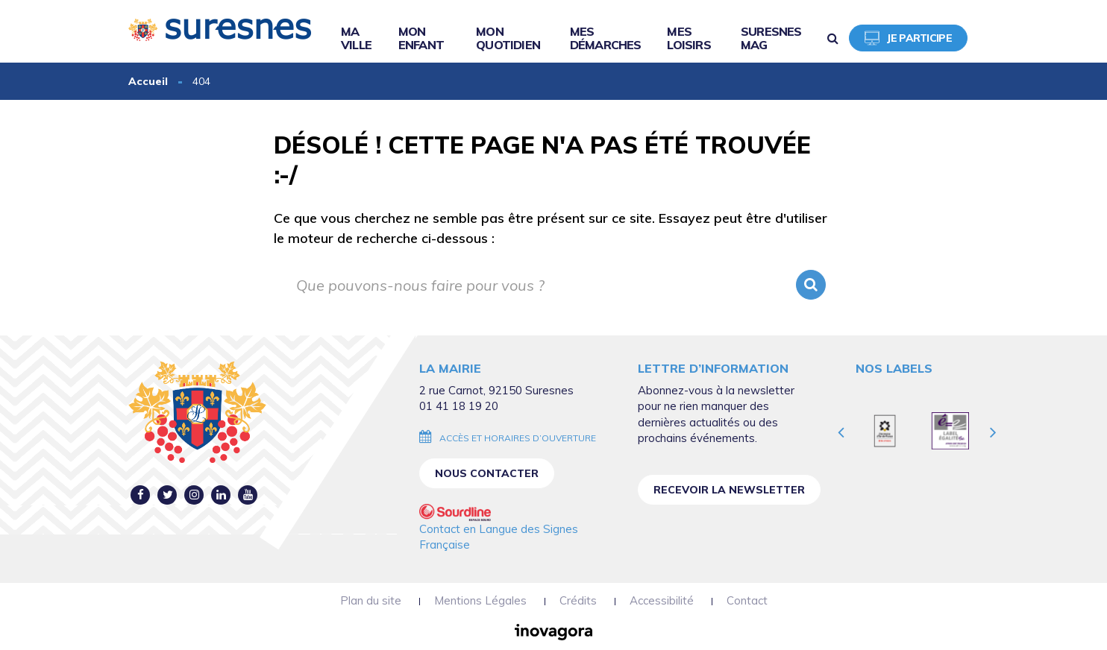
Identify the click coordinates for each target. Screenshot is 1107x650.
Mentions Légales (480, 600)
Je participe (908, 38)
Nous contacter (487, 473)
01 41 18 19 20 (458, 406)
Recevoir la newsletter (729, 489)
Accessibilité (662, 600)
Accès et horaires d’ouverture (517, 438)
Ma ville (356, 38)
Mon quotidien (508, 38)
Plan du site (370, 600)
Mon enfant (421, 38)
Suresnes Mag (771, 38)
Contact (747, 600)
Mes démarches (606, 38)
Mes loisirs (688, 38)
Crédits (578, 600)
